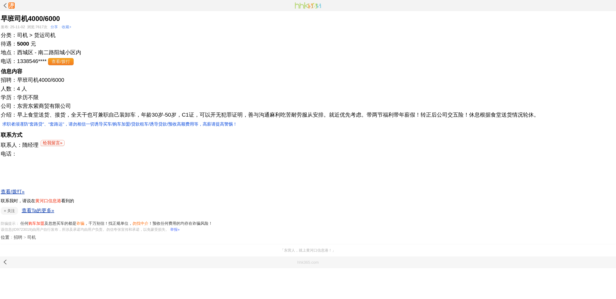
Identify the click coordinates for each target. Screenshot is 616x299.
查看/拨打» (12, 191)
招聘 (18, 237)
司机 (31, 237)
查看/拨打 (61, 61)
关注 (9, 211)
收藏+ (66, 27)
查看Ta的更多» (38, 210)
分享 (54, 27)
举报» (175, 229)
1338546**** (32, 61)
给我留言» (53, 142)
